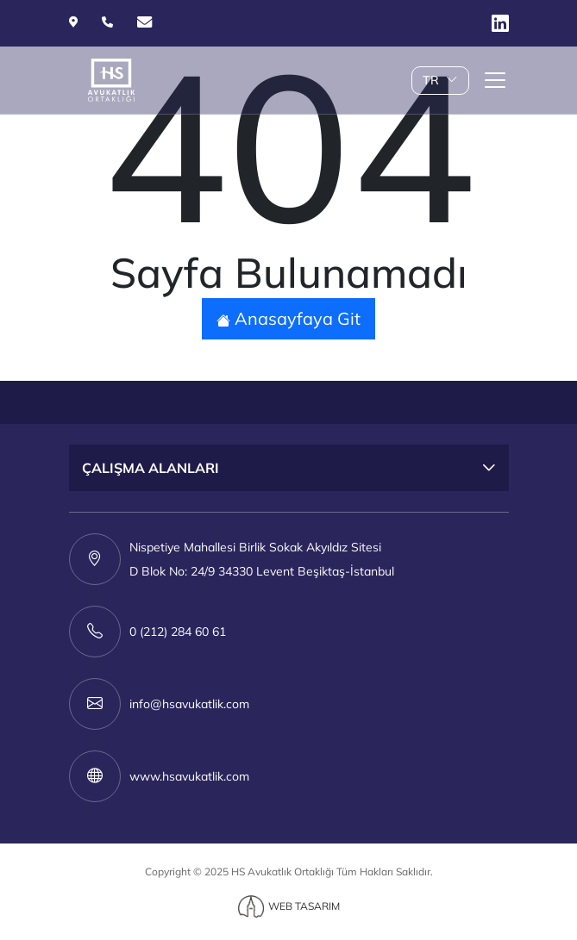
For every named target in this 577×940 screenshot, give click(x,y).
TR (440, 80)
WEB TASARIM (304, 906)
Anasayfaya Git (288, 318)
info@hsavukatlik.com (189, 704)
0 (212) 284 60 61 (177, 631)
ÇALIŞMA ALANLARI (150, 467)
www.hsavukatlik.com (189, 776)
